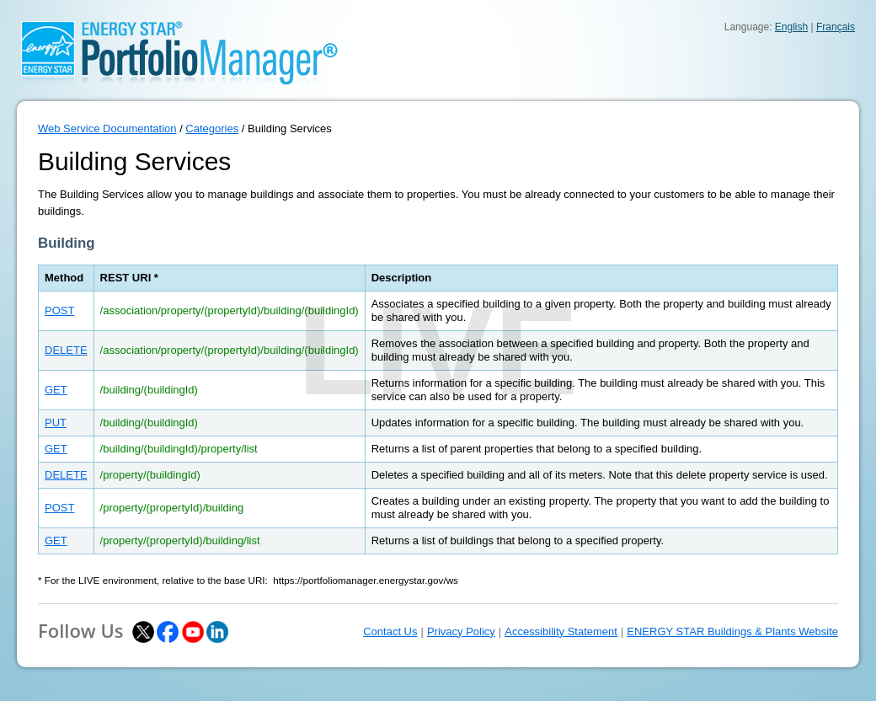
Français (835, 27)
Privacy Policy (461, 631)
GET (56, 389)
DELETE (66, 350)
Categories (211, 128)
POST (59, 310)
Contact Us (390, 631)
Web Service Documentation (107, 128)
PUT (56, 422)
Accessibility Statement (561, 631)
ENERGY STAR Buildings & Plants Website (732, 631)
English (791, 27)
